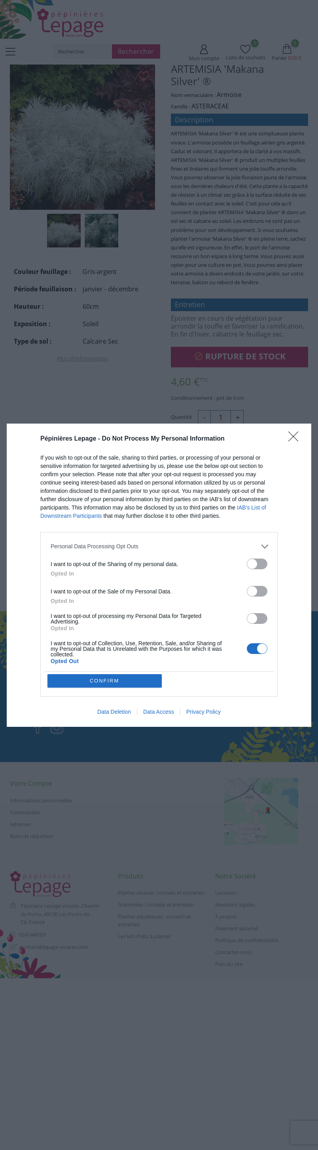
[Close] (295, 439)
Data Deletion (114, 712)
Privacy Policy (203, 712)
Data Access (158, 712)
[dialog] (159, 575)
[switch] (257, 564)
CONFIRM (104, 681)
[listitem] (159, 546)
